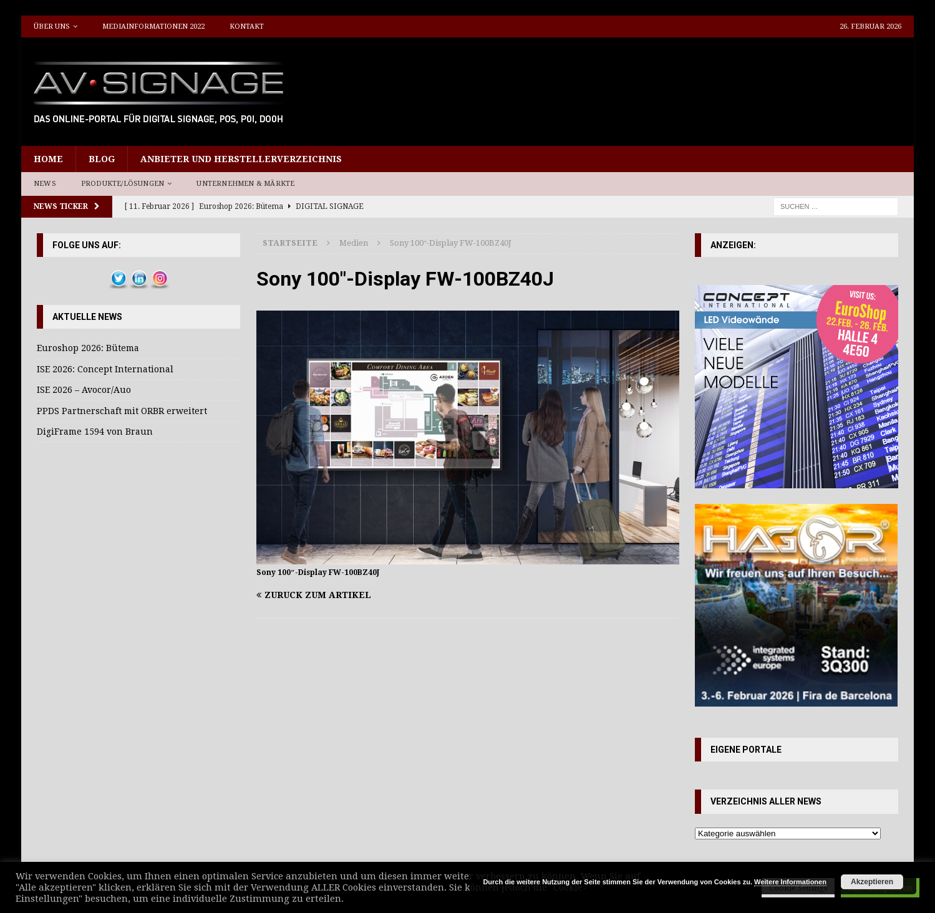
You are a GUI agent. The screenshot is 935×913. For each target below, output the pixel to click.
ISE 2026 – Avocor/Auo (84, 390)
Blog (102, 159)
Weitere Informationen (790, 882)
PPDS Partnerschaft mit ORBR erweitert (122, 411)
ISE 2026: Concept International (105, 369)
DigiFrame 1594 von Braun (95, 432)
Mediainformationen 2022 (153, 26)
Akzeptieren (872, 881)
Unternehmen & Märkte (245, 184)
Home (48, 159)
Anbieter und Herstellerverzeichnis (241, 159)
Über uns (52, 26)
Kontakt (247, 26)
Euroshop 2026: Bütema (88, 348)
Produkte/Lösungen (122, 184)
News (45, 184)
